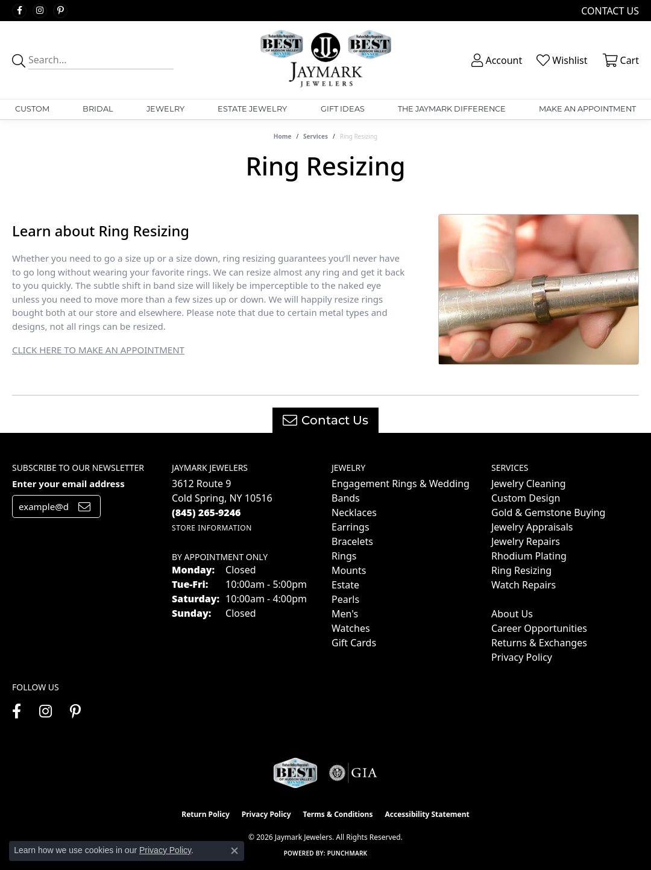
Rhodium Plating (529, 556)
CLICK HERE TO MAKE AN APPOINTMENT (98, 350)
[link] (609, 10)
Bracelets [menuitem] (352, 541)
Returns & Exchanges (539, 642)
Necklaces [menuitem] (354, 512)
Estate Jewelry (252, 108)
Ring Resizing (521, 570)
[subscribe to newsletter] (84, 506)
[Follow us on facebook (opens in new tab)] (19, 11)
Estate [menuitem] (345, 584)
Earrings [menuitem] (351, 527)
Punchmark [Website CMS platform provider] (347, 853)
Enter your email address (68, 484)
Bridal (98, 108)
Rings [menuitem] (344, 556)
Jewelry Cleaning (528, 483)
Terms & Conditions (338, 814)
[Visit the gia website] (353, 773)
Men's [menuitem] (345, 613)
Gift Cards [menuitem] (354, 642)
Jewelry (165, 108)
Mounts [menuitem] (349, 570)
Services (315, 136)
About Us (512, 613)
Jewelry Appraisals (532, 527)
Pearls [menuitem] (345, 599)
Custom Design (525, 498)
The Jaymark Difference (452, 108)
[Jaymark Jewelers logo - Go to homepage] (325, 60)
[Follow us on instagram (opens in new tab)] (40, 11)
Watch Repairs (523, 584)
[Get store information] (212, 528)
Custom (32, 108)
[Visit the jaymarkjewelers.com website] (295, 773)
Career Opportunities (539, 628)
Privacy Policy (521, 657)
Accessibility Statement (427, 814)
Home (283, 136)
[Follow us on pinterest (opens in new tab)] (60, 11)
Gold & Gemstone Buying (548, 512)
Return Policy (205, 814)
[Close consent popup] (234, 850)
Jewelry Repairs (525, 541)
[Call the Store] (206, 512)
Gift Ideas (343, 108)
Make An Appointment (587, 108)
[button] (495, 60)
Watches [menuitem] (351, 628)
